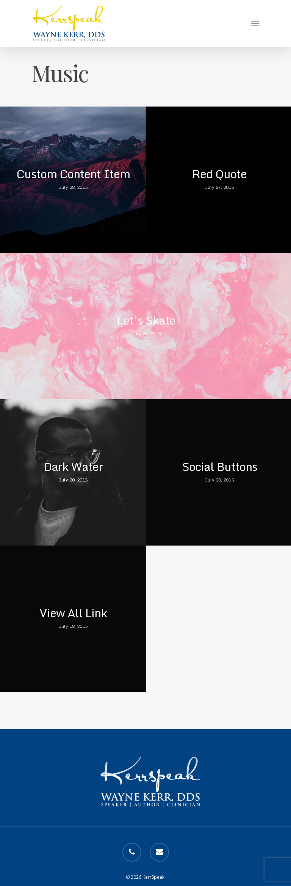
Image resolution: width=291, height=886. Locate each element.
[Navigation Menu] (255, 23)
